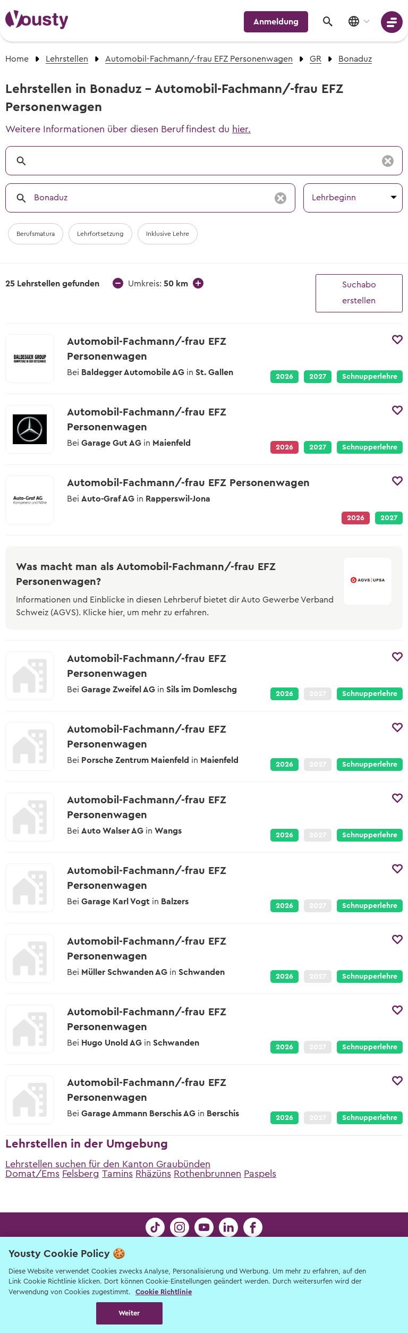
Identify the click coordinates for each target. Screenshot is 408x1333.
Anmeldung (276, 22)
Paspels (260, 1173)
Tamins (117, 1173)
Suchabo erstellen (359, 293)
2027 (317, 376)
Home (17, 59)
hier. (241, 129)
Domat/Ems (32, 1173)
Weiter (129, 1313)
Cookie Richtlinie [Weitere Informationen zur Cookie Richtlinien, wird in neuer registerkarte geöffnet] (163, 1291)
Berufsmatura (35, 234)
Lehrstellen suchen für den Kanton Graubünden (107, 1164)
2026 (284, 376)
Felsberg (80, 1173)
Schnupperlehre (369, 376)
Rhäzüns (153, 1173)
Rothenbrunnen (207, 1173)
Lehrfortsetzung (100, 234)
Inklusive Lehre (167, 234)
